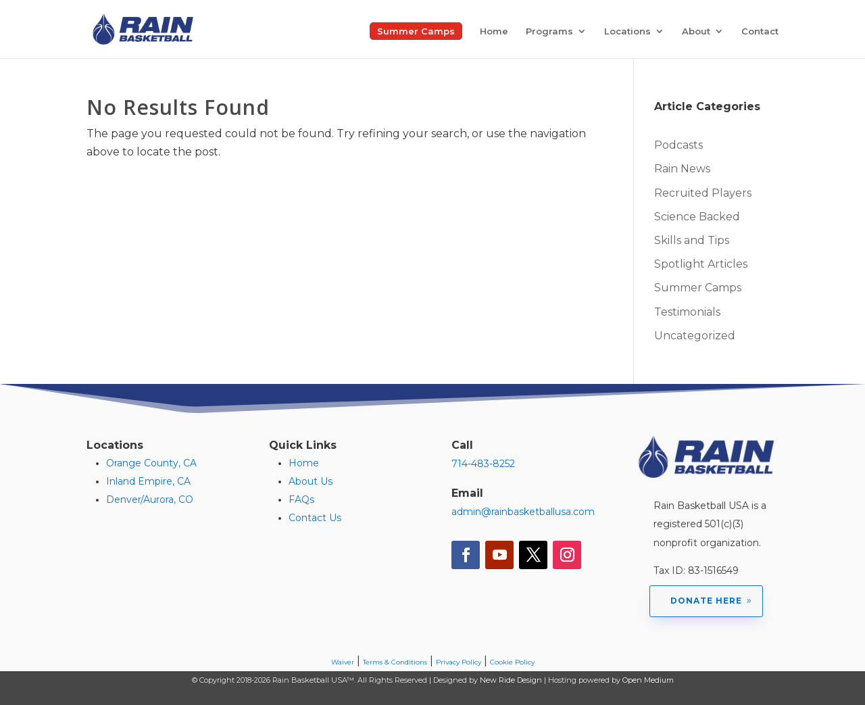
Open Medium (648, 680)
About (696, 31)
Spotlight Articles (700, 264)
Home (494, 31)
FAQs (301, 499)
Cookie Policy (512, 662)
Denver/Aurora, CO (149, 499)
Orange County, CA (151, 463)
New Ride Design (511, 680)
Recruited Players (702, 193)
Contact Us (315, 518)
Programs (549, 31)
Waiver (342, 662)
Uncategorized (694, 335)
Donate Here (706, 600)
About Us (310, 481)
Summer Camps (416, 31)
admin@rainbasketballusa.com (523, 512)
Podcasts (678, 145)
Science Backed (697, 216)
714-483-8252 (483, 464)
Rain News (682, 168)
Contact (759, 31)
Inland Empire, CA (148, 481)
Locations (627, 31)
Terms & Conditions (395, 662)
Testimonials (687, 312)
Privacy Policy (458, 662)
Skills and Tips (691, 240)
